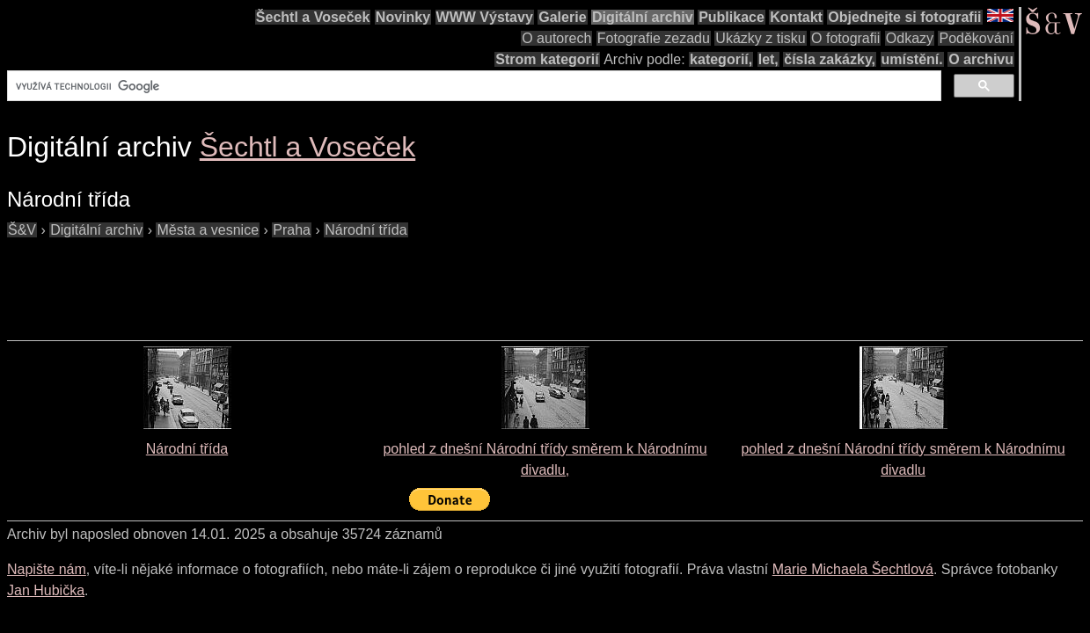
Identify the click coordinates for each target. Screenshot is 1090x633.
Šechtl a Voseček (313, 17)
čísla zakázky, (829, 59)
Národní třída (187, 448)
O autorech (556, 38)
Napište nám (46, 569)
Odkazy (909, 38)
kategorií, (721, 59)
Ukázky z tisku (760, 38)
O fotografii (845, 38)
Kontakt (796, 17)
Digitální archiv (642, 17)
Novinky (403, 17)
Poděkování (976, 38)
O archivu (980, 59)
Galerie (562, 17)
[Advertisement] (327, 280)
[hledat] (472, 86)
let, (768, 59)
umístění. (912, 59)
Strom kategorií (546, 59)
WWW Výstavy (484, 17)
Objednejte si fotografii (904, 17)
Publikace (731, 17)
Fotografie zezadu (653, 38)
